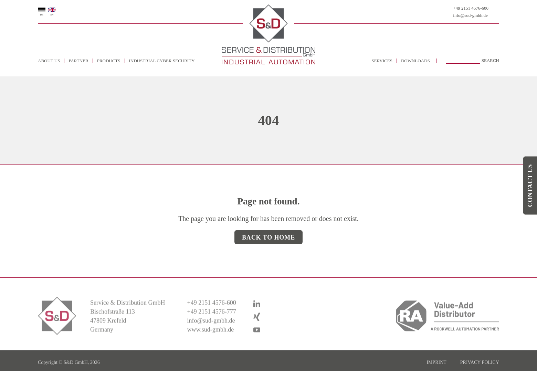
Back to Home (268, 237)
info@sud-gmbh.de (470, 15)
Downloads (415, 60)
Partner (78, 60)
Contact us (530, 185)
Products (108, 60)
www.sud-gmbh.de (210, 334)
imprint (436, 367)
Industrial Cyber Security (162, 60)
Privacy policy (479, 367)
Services (382, 60)
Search (490, 60)
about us (49, 60)
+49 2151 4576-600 (470, 8)
